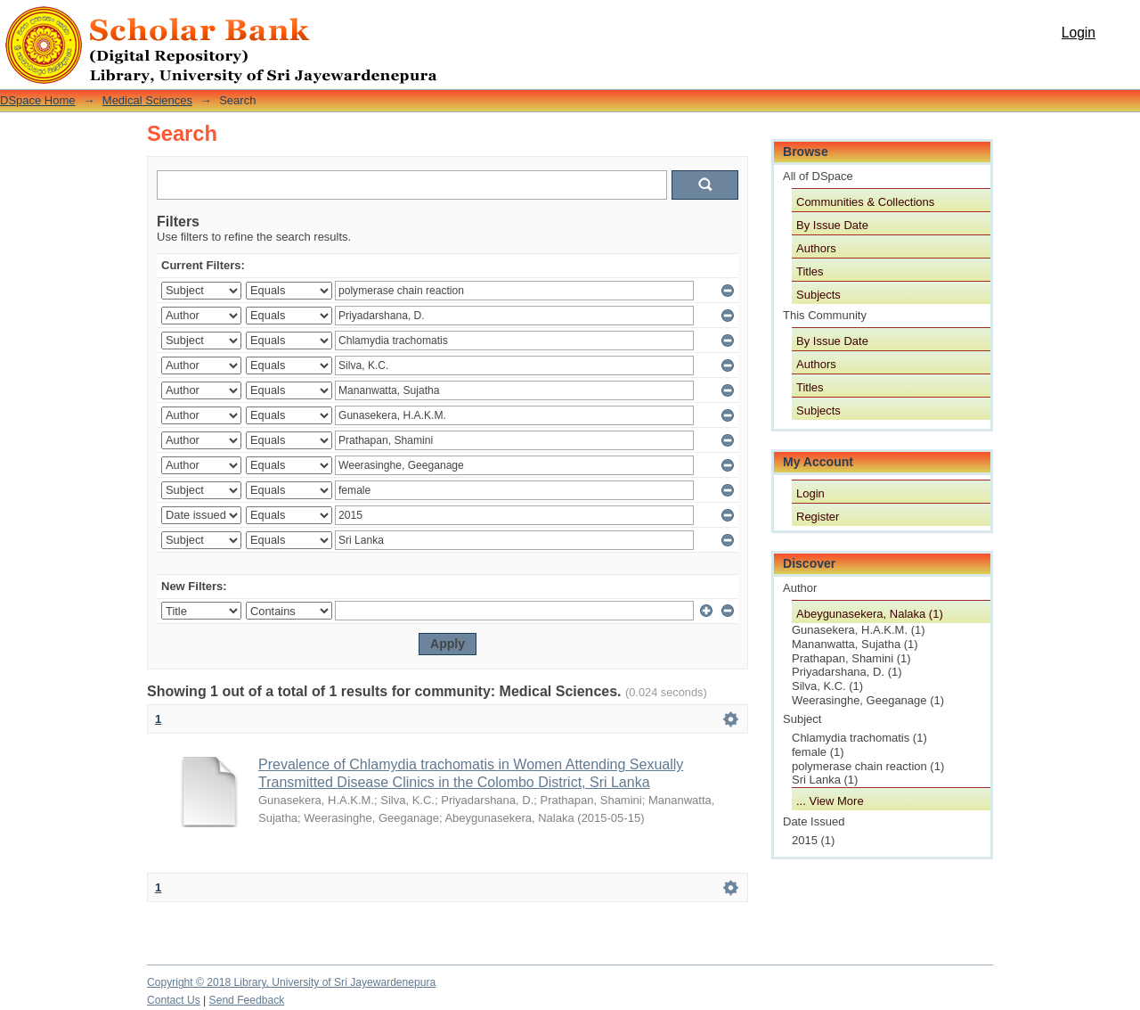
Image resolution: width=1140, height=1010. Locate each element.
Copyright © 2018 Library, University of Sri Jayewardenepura (291, 982)
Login (1078, 32)
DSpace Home (38, 100)
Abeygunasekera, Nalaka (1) (869, 613)
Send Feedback (247, 1000)
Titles (810, 271)
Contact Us (173, 1000)
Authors (816, 248)
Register (817, 516)
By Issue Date (832, 225)
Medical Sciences (147, 100)
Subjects (818, 294)
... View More (830, 801)
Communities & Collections (865, 202)
